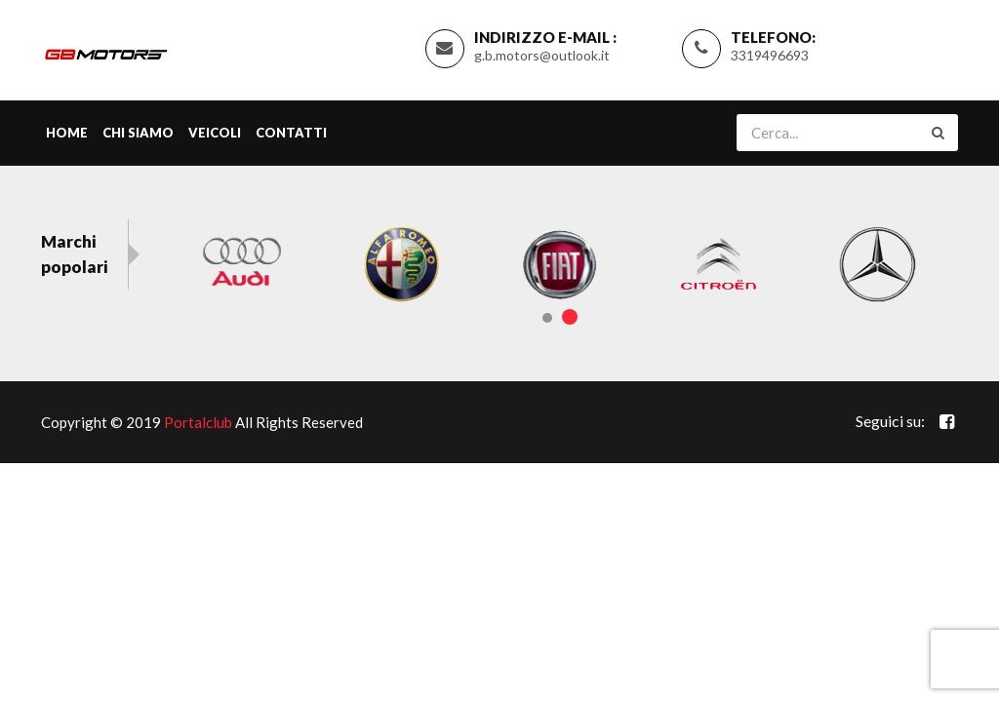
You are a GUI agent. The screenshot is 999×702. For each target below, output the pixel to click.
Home (67, 132)
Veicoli (214, 132)
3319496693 (770, 55)
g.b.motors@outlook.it (542, 55)
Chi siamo (138, 132)
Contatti (291, 132)
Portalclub (198, 422)
